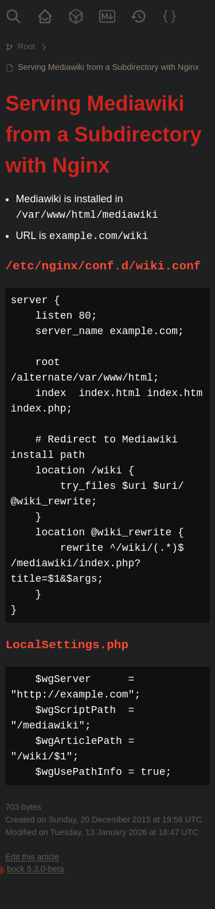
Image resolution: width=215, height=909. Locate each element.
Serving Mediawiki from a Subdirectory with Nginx (108, 67)
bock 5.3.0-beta (35, 868)
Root (26, 46)
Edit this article (32, 856)
